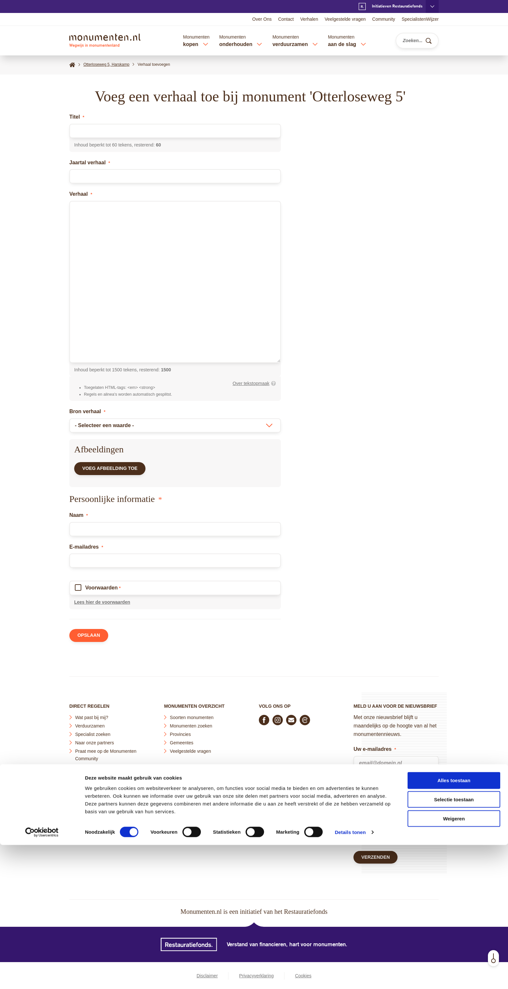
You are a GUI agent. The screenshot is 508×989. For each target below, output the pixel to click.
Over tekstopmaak (251, 383)
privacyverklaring (390, 799)
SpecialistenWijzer (420, 19)
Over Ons (262, 19)
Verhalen (309, 19)
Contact (286, 19)
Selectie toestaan (454, 943)
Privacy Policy (406, 826)
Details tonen (350, 976)
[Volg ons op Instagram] (277, 717)
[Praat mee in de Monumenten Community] (305, 717)
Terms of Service (372, 834)
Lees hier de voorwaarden (102, 605)
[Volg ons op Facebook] (264, 717)
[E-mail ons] (291, 717)
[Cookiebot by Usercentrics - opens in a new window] (42, 976)
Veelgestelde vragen (345, 19)
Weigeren (454, 962)
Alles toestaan (453, 924)
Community (383, 19)
